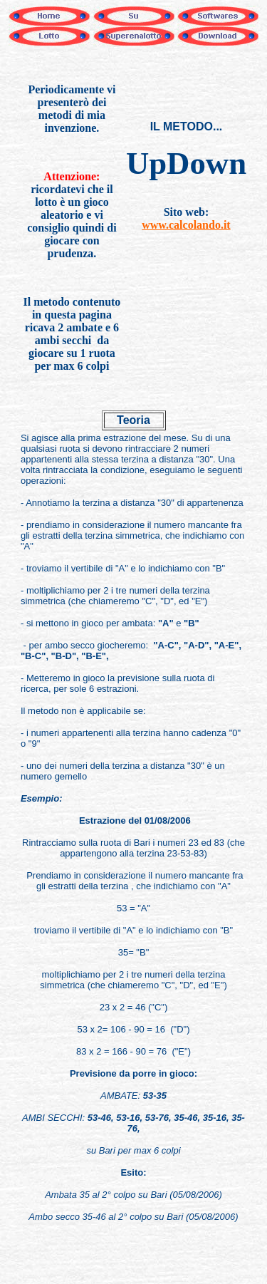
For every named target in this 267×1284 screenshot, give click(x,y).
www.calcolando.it (186, 225)
